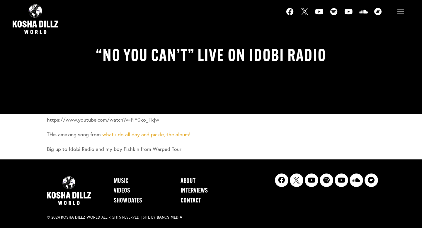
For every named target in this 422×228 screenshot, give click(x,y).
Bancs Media (169, 217)
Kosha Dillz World (80, 217)
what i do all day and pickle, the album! (146, 134)
